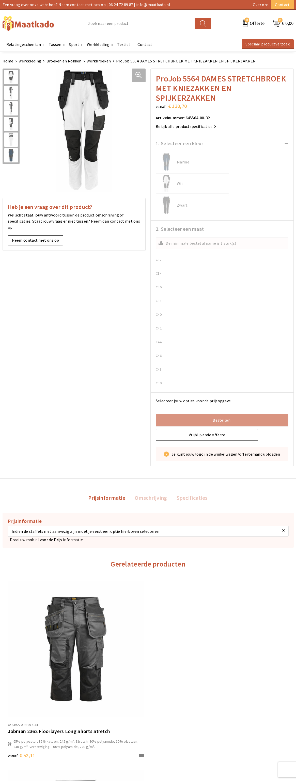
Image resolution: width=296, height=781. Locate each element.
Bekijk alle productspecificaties (186, 126)
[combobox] (139, 23)
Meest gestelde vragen (96, 718)
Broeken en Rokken (64, 60)
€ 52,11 (22, 662)
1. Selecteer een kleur (180, 143)
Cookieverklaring (239, 718)
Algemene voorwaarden (245, 709)
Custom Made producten (98, 726)
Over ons (261, 4)
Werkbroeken (99, 60)
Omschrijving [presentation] (151, 455)
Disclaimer (234, 734)
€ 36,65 (94, 652)
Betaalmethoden (165, 718)
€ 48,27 (240, 633)
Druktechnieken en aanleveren (103, 734)
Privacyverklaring (240, 726)
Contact (282, 4)
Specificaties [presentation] (190, 455)
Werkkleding (30, 60)
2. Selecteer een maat (180, 185)
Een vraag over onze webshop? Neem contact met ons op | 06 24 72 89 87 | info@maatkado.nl (86, 4)
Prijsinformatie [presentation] (108, 455)
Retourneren (162, 726)
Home (8, 60)
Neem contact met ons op (35, 240)
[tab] (108, 455)
